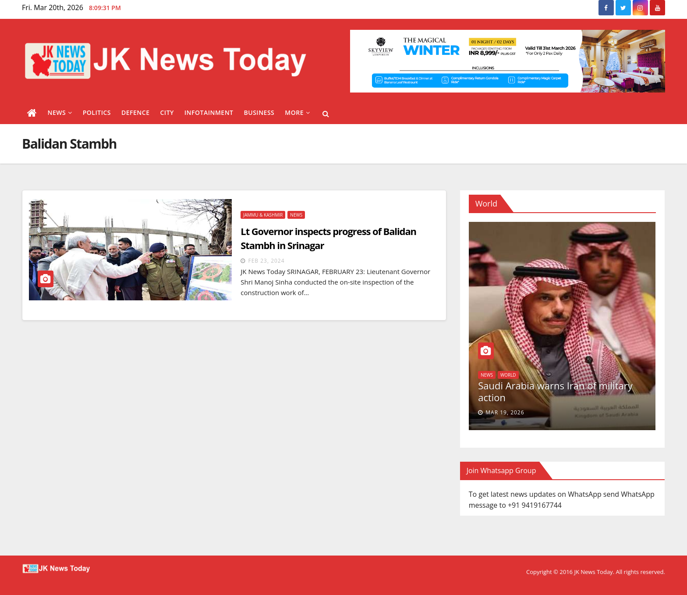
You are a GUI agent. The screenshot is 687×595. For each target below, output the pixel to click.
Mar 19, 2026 (504, 412)
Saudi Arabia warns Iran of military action (555, 391)
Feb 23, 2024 (266, 260)
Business (259, 112)
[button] (325, 113)
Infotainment (209, 112)
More (297, 112)
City (167, 112)
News (60, 112)
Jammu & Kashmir (263, 215)
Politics (97, 112)
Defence (135, 112)
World (508, 375)
